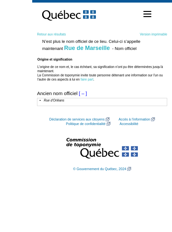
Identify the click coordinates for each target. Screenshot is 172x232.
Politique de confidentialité (86, 124)
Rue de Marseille (87, 48)
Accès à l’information (134, 119)
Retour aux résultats (51, 34)
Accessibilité (128, 124)
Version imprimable (153, 34)
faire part (87, 79)
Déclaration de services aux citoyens (77, 119)
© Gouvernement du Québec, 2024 (99, 169)
